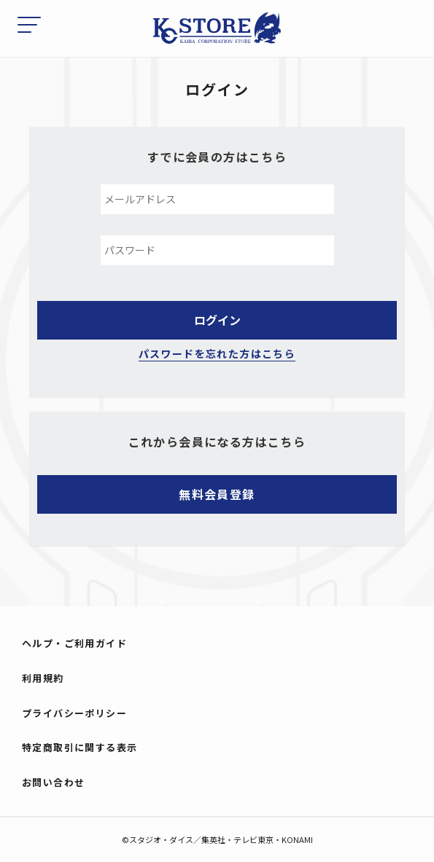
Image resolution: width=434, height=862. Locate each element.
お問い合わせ (53, 782)
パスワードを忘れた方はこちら (217, 353)
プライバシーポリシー (74, 713)
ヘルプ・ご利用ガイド (74, 643)
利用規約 (43, 678)
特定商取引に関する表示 (79, 747)
